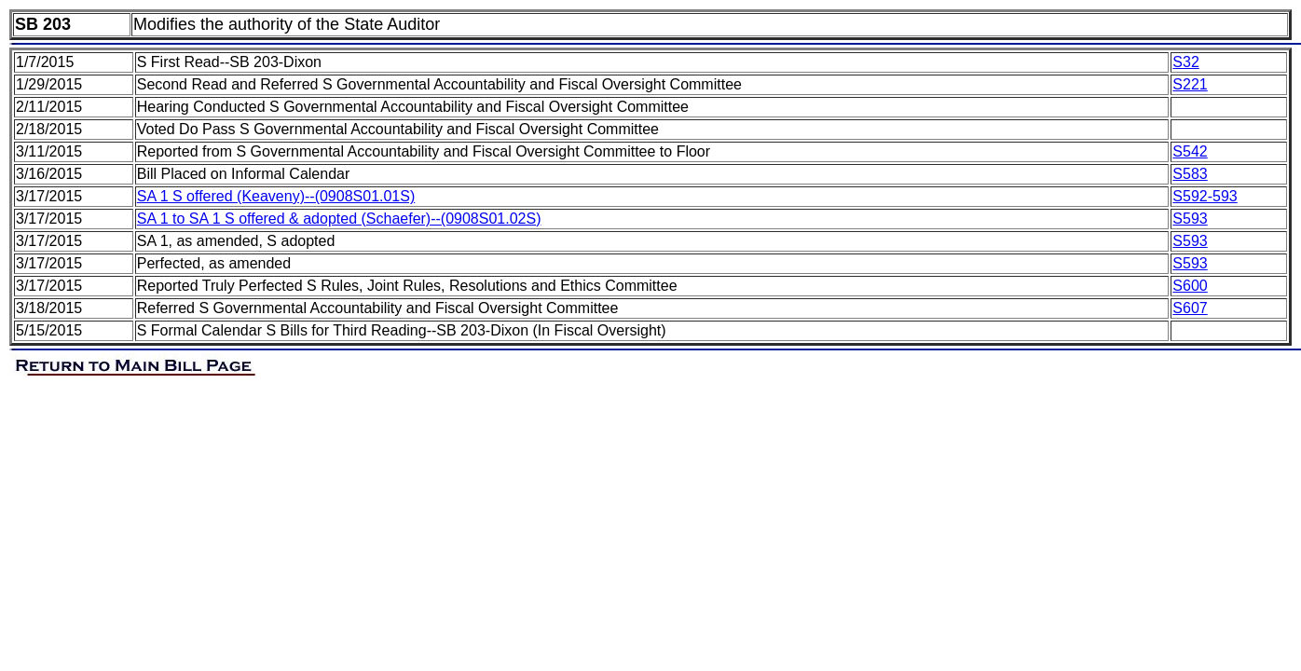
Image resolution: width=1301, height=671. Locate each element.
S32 (1185, 62)
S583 (1189, 174)
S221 (1189, 84)
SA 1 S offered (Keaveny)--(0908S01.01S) (276, 196)
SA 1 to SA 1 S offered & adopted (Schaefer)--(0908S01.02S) (339, 218)
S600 (1189, 286)
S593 (1189, 218)
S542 (1189, 151)
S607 (1189, 308)
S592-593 (1204, 196)
